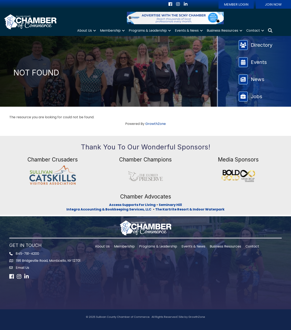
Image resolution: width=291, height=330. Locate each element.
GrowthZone (155, 123)
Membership (110, 30)
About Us (84, 30)
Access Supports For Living (132, 204)
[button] (236, 4)
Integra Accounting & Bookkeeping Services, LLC (109, 209)
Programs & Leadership (148, 30)
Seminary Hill (170, 204)
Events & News (187, 30)
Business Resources (222, 30)
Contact (253, 30)
